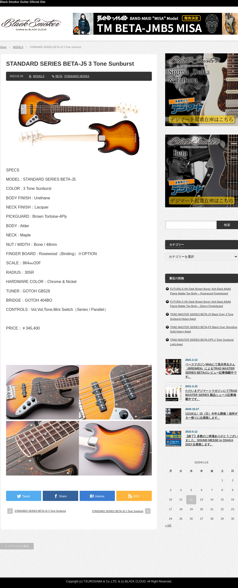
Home (3, 47)
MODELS (18, 47)
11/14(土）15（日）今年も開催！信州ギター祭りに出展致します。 (211, 415)
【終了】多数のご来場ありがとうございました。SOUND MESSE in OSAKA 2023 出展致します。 (211, 440)
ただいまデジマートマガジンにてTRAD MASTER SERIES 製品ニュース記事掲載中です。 (211, 395)
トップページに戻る (17, 546)
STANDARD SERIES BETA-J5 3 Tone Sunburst (40, 511)
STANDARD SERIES (76, 76)
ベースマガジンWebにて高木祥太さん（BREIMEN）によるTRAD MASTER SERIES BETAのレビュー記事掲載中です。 (211, 370)
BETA (59, 76)
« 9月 (168, 525)
